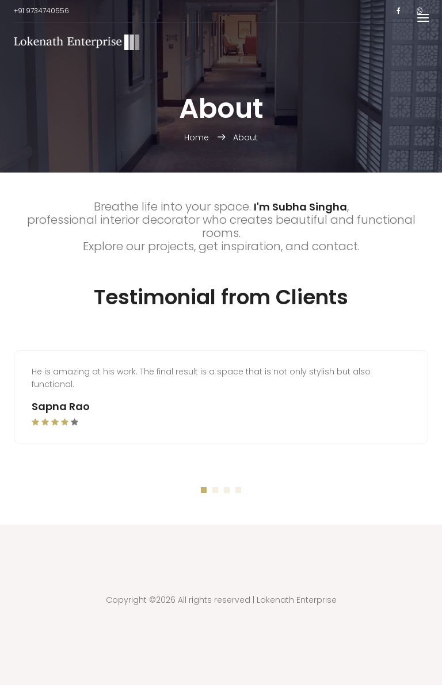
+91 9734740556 (41, 11)
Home (197, 137)
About (245, 137)
